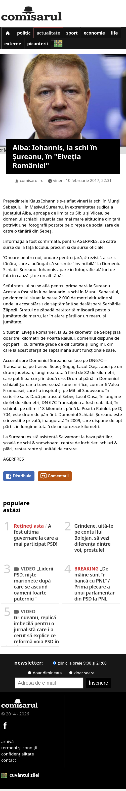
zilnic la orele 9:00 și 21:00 (80, 665)
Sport (76, 34)
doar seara (81, 675)
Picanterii (53, 45)
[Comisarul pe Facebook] (5, 727)
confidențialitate (17, 756)
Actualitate (51, 34)
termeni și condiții (19, 749)
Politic (25, 34)
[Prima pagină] (8, 33)
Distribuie (18, 478)
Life (8, 45)
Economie (99, 34)
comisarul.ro (32, 182)
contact (8, 762)
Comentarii (54, 478)
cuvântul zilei (20, 777)
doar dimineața (45, 675)
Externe (27, 45)
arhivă (7, 743)
